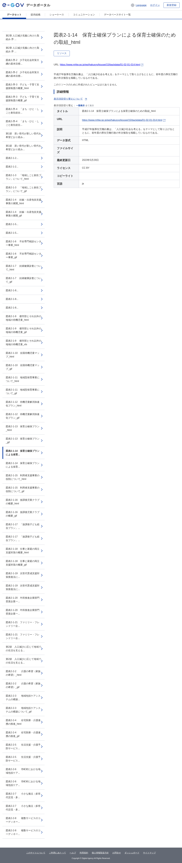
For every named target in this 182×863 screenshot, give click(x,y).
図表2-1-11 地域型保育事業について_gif (22, 391)
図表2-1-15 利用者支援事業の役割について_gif (22, 489)
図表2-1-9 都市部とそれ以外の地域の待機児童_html (23, 318)
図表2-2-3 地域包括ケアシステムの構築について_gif (23, 710)
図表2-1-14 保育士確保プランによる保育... (22, 453)
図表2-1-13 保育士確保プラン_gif (22, 440)
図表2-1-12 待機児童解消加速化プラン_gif (22, 416)
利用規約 (84, 853)
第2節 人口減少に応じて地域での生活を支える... (23, 649)
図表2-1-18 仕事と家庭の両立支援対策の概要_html (22, 551)
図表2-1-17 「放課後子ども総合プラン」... (22, 526)
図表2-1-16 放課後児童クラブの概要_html (22, 502)
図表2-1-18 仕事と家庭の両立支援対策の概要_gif (22, 563)
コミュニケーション (84, 14)
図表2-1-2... (12, 158)
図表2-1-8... (12, 290)
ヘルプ (73, 853)
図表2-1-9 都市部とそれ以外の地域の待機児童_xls (23, 342)
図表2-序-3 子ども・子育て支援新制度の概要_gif (22, 99)
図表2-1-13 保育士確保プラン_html (22, 428)
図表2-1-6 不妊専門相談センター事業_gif (23, 255)
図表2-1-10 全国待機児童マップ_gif (22, 367)
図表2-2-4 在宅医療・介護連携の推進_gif (23, 734)
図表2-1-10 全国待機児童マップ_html (22, 355)
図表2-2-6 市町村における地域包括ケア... (23, 771)
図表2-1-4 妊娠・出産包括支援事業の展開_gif (23, 214)
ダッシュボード (132, 853)
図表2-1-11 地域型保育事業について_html (22, 379)
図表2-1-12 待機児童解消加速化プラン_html (22, 404)
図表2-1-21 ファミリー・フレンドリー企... (22, 624)
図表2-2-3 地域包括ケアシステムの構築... (23, 697)
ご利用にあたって (57, 853)
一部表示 (80, 105)
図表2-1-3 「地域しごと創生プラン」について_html (23, 177)
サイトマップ (149, 853)
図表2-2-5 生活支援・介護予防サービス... (23, 746)
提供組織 (35, 14)
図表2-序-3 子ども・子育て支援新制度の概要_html (22, 86)
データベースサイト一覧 (117, 14)
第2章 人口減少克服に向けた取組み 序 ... (22, 37)
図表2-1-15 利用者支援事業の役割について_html (22, 477)
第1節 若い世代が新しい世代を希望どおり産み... (23, 135)
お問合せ (116, 853)
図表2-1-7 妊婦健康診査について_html (23, 268)
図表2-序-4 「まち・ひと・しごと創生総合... (22, 111)
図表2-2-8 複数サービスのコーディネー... (23, 820)
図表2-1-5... (12, 224)
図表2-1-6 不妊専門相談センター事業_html (23, 243)
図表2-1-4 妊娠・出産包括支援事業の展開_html (23, 201)
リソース (62, 53)
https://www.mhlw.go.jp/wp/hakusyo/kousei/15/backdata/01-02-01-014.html (100, 64)
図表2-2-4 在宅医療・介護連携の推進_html (23, 722)
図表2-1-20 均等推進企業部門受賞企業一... (22, 600)
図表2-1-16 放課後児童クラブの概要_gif (22, 514)
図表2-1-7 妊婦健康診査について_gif (23, 280)
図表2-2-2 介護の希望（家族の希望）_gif (23, 685)
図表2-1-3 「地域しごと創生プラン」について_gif (23, 189)
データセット (14, 14)
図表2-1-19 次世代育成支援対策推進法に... (22, 575)
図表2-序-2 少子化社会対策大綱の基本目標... (22, 62)
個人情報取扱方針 (100, 853)
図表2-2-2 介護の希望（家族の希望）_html (23, 673)
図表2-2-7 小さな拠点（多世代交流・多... (23, 795)
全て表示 (89, 105)
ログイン (155, 5)
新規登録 (171, 5)
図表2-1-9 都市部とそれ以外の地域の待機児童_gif (23, 330)
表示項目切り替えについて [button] (71, 98)
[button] (139, 5)
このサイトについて (35, 853)
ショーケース (56, 14)
